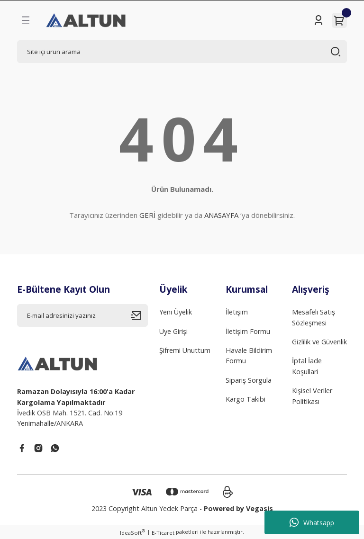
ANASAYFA (221, 215)
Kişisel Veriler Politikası (312, 395)
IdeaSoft (132, 532)
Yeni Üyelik (175, 311)
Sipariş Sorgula (249, 380)
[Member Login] (318, 20)
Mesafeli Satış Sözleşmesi (313, 317)
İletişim (237, 311)
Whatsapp (312, 522)
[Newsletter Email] (82, 315)
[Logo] (86, 20)
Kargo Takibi (245, 399)
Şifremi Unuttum (184, 350)
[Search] (182, 51)
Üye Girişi (173, 331)
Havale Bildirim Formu (249, 355)
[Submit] (139, 315)
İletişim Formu (248, 331)
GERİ (147, 215)
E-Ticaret (163, 532)
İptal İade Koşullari (307, 366)
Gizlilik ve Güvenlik (319, 341)
